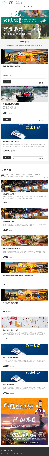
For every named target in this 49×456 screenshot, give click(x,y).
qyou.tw (11, 453)
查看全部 (45, 178)
